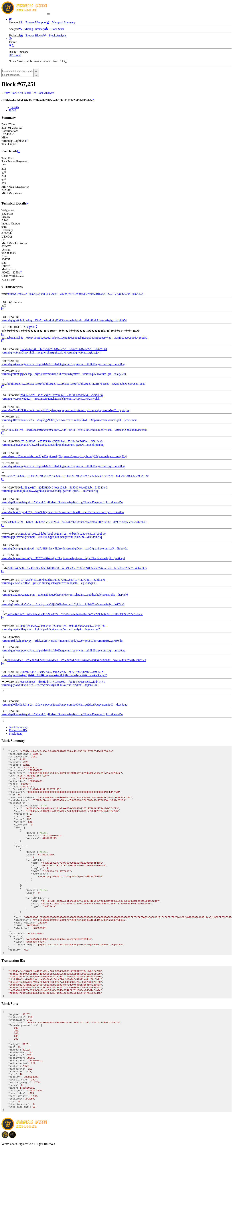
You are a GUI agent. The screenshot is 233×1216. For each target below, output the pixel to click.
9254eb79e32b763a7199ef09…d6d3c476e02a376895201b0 (114, 475)
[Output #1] (7, 326)
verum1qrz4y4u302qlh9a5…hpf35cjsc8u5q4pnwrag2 (32, 629)
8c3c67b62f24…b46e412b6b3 (24, 522)
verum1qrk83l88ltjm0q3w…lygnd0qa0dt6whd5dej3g (32, 490)
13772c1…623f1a (68, 579)
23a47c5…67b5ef (69, 533)
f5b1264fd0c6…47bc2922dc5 (24, 660)
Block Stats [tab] (15, 733)
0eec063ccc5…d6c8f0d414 (38, 681)
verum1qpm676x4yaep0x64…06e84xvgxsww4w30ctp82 (34, 675)
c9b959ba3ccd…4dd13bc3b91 (24, 429)
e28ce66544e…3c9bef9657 (38, 671)
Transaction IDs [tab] (18, 730)
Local (18, 55)
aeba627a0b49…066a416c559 (24, 337)
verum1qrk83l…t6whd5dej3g (81, 490)
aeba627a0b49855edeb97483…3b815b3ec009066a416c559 (112, 337)
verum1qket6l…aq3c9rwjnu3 (79, 583)
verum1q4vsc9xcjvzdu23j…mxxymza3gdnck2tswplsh (33, 398)
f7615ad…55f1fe (67, 441)
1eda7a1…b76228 (69, 349)
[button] (10, 19)
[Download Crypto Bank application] (12, 1204)
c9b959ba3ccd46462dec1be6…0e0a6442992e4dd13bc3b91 (112, 429)
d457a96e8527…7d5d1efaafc (24, 614)
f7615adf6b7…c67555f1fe (37, 441)
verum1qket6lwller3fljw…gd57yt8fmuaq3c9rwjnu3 (31, 583)
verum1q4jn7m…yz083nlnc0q (84, 536)
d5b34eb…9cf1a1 (68, 625)
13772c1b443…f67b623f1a (38, 579)
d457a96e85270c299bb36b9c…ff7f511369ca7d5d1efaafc (109, 614)
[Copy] (93, 100)
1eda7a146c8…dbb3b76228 (38, 349)
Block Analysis (44, 92)
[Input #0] (7, 302)
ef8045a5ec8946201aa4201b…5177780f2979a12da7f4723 (110, 293)
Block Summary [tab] (18, 727)
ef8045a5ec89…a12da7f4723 (24, 293)
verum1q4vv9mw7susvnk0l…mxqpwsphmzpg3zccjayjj (33, 352)
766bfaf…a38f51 (67, 395)
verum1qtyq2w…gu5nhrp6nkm (85, 444)
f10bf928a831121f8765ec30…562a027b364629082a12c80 (110, 383)
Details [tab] (15, 107)
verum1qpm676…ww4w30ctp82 (87, 675)
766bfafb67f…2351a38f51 (37, 395)
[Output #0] (7, 317)
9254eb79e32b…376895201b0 (25, 475)
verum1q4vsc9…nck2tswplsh (82, 398)
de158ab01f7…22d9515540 (38, 487)
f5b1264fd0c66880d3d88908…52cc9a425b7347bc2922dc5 (111, 660)
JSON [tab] (12, 110)
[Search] (36, 71)
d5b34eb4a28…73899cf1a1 (38, 625)
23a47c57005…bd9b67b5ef (38, 533)
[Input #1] (7, 681)
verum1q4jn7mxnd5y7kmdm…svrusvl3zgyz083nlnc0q (33, 536)
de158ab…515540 (69, 487)
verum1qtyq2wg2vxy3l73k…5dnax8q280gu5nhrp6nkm (34, 444)
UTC (12, 55)
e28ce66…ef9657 (68, 671)
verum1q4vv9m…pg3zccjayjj (83, 352)
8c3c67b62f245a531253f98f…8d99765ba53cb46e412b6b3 (112, 522)
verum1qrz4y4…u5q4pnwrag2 (82, 629)
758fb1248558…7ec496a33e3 (24, 568)
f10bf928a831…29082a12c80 (24, 383)
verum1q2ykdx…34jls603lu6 (81, 684)
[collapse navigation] (48, 14)
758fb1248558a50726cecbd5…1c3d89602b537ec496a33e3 (112, 568)
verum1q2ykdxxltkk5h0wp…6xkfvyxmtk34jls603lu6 (32, 684)
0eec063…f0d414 (68, 681)
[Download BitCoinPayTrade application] (5, 1204)
